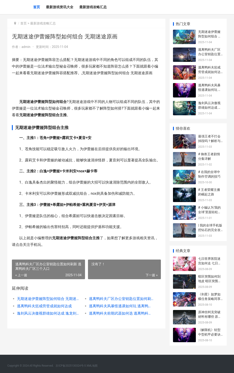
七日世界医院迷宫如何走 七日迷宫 (209, 263)
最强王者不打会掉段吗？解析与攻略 (209, 140)
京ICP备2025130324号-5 (71, 365)
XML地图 (92, 365)
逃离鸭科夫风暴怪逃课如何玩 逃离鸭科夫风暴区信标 (120, 306)
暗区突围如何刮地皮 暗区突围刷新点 (209, 281)
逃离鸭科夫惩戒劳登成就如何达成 (44, 306)
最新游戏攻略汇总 (93, 7)
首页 (36, 7)
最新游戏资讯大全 (59, 7)
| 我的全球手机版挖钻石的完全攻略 (210, 229)
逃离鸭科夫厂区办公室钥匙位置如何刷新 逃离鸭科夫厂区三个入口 (120, 299)
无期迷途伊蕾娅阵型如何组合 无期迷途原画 (49, 299)
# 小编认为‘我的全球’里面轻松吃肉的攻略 (209, 212)
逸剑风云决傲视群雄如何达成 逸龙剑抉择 (49, 313)
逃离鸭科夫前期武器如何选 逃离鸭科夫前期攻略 (120, 313)
